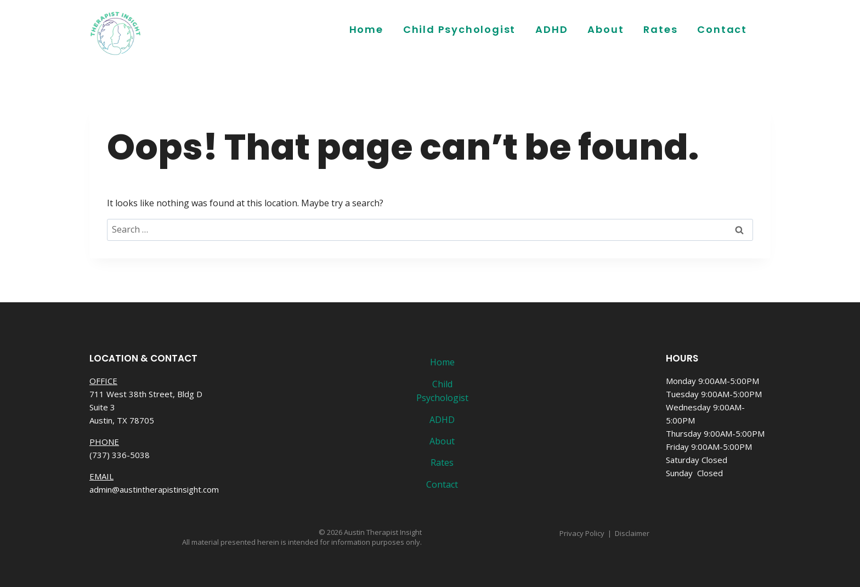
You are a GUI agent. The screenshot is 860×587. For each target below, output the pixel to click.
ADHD (551, 29)
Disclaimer (632, 533)
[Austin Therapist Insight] (115, 33)
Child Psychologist (459, 29)
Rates (660, 29)
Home (366, 29)
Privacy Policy (581, 533)
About (605, 29)
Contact (722, 29)
